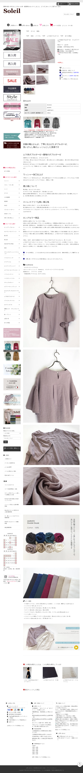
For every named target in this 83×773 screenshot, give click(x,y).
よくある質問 (8, 467)
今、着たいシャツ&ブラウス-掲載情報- (12, 516)
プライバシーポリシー (51, 768)
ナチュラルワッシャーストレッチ (12, 252)
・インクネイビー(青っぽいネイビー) (32, 605)
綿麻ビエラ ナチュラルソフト (12, 309)
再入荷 (12, 239)
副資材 (12, 201)
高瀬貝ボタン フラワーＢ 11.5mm (32, 271)
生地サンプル (12, 213)
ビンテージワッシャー (12, 266)
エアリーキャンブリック (12, 286)
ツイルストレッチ (12, 257)
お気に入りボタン (65, 68)
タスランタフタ (12, 304)
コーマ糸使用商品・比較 (11, 489)
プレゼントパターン (12, 209)
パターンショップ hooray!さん (36, 269)
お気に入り (44, 25)
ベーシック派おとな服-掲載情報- (12, 505)
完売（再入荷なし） (12, 217)
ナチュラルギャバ (12, 282)
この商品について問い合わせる (68, 79)
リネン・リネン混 (12, 185)
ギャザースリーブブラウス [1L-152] (54, 269)
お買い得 (12, 318)
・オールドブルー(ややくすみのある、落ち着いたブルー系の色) (39, 608)
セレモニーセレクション (12, 231)
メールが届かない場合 (10, 471)
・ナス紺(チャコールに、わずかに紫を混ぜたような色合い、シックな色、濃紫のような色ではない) (48, 603)
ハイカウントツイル (12, 278)
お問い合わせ (24, 25)
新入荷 (12, 235)
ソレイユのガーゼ (9, 484)
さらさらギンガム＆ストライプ (12, 291)
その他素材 (12, 197)
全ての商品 (68, 36)
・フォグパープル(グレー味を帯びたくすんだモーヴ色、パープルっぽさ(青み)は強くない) (46, 612)
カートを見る (55, 25)
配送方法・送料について (67, 70)
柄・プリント (12, 314)
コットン (12, 180)
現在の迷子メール (9, 475)
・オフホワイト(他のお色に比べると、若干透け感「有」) (37, 618)
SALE (12, 205)
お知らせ (34, 25)
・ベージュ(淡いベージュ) (29, 614)
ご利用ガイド (12, 25)
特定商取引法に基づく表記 (39, 768)
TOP (27, 31)
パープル (38, 36)
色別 (32, 36)
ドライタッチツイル (12, 300)
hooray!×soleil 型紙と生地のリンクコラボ (12, 499)
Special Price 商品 (12, 243)
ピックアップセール (12, 227)
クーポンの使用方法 (10, 463)
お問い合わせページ (62, 738)
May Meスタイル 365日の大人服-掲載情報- (12, 511)
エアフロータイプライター (12, 270)
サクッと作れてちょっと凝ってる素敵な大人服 (12, 493)
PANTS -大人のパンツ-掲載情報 (11, 522)
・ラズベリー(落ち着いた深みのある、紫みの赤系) (36, 610)
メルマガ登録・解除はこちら (12, 448)
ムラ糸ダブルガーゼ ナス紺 (51, 680)
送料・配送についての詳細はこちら (41, 757)
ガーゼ (33, 31)
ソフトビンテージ (12, 274)
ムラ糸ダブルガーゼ (53, 36)
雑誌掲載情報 (8, 527)
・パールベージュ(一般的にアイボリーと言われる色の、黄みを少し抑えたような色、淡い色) (46, 616)
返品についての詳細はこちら (62, 729)
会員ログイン (62, 4)
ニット (12, 189)
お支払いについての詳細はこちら (15, 725)
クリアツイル (12, 262)
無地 (38, 31)
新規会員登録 (74, 4)
